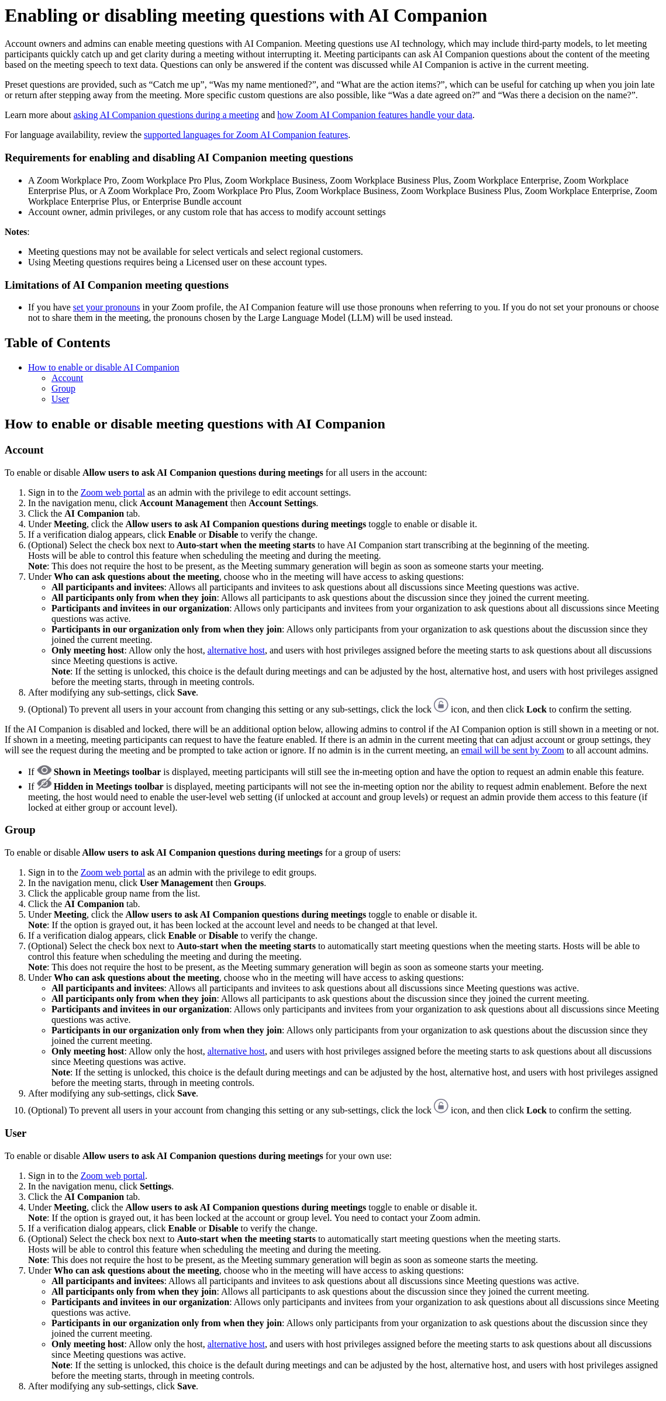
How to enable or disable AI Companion (104, 367)
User (60, 399)
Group (63, 388)
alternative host (236, 650)
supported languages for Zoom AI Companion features (246, 135)
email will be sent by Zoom (512, 750)
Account (67, 378)
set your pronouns (106, 307)
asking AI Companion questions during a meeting (166, 115)
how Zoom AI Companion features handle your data (374, 115)
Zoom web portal (113, 492)
